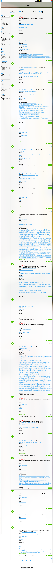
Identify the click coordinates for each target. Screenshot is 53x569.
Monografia (20, 200)
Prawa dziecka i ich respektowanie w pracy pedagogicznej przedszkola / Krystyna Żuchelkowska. (31, 110)
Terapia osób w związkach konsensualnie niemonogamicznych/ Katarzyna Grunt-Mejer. (30, 552)
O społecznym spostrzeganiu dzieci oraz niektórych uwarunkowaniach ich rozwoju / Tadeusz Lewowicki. (32, 108)
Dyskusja (20, 24)
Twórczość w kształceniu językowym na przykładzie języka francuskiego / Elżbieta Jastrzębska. (31, 54)
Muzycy (37, 154)
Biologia (20, 178)
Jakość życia (21, 221)
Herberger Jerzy (22, 534)
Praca (31, 73)
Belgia (23, 46)
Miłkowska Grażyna (29, 270)
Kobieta (20, 332)
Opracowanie (21, 25)
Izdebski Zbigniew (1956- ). (23, 442)
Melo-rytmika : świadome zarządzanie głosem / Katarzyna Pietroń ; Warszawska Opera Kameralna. (31, 369)
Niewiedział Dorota (44, 534)
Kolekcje (14, 12)
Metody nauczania (36, 45)
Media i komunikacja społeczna (23, 27)
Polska (26, 46)
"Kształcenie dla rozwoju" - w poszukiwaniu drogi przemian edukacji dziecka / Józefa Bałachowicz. (31, 104)
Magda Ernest (22, 270)
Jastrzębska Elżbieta (23, 42)
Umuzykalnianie (46, 154)
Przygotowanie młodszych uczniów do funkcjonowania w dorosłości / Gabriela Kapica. (29, 111)
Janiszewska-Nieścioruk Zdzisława (30, 534)
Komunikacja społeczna (30, 24)
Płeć (22, 332)
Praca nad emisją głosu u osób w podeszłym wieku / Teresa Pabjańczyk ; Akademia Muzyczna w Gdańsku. (32, 370)
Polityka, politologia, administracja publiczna (33, 76)
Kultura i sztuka (30, 158)
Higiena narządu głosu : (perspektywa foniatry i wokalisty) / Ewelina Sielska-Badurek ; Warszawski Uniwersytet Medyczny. (34, 387)
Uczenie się (46, 94)
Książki (20, 22)
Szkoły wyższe (21, 176)
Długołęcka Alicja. (31, 442)
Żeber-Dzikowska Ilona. (32, 173)
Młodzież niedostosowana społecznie (29, 273)
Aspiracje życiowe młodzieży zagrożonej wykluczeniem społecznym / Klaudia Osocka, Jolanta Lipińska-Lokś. (32, 292)
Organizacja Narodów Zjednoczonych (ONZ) (36, 72)
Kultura (24, 332)
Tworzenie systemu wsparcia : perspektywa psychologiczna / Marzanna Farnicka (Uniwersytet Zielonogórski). (32, 480)
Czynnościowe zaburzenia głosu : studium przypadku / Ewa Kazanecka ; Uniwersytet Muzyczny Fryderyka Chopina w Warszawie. (35, 385)
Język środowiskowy (31, 45)
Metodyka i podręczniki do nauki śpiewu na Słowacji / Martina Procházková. (28, 372)
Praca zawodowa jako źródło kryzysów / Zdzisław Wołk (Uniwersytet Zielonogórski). (29, 481)
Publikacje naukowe (24, 22)
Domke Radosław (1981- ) (22, 424)
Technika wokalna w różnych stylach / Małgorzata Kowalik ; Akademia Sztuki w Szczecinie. (30, 364)
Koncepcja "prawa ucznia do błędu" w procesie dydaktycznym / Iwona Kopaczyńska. (29, 114)
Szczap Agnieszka (22, 327)
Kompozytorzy (28, 154)
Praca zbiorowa (21, 222)
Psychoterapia (27, 332)
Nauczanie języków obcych (48, 45)
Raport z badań (25, 135)
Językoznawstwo (28, 49)
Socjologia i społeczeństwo (28, 224)
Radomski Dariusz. (38, 442)
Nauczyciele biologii (25, 176)
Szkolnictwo (43, 94)
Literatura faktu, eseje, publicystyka (26, 329)
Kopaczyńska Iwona (23, 91)
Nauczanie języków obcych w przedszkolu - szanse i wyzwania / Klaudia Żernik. (29, 116)
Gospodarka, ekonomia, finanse (23, 76)
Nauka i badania (24, 181)
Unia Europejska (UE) (45, 72)
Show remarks (20, 30)
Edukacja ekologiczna (24, 178)
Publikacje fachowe (30, 175)
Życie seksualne (32, 445)
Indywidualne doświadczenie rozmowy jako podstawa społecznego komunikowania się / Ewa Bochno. (31, 112)
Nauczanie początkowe (24, 94)
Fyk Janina (21, 151)
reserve (50, 60)
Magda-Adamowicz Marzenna (32, 91)
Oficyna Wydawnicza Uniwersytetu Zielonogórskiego (29, 19)
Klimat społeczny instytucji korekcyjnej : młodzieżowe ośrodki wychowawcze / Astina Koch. (30, 290)
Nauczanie (20, 518)
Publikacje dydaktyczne (25, 175)
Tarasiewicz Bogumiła (23, 348)
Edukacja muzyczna (23, 154)
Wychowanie (50, 94)
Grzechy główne (24, 24)
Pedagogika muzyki (41, 154)
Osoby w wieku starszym (26, 221)
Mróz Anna (38, 534)
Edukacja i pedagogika (22, 49)
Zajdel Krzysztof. (21, 516)
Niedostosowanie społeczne (38, 273)
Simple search (11, 12)
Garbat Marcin (21, 69)
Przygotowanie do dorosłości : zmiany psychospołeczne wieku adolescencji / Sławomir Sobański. (31, 282)
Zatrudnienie (37, 73)
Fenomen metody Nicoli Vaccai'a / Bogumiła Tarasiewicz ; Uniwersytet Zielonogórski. (29, 375)
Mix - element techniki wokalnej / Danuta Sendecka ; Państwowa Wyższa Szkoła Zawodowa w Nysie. (31, 365)
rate (51, 36)
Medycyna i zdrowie (21, 224)
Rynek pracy (34, 73)
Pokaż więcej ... (3, 40)
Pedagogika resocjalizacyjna (46, 273)
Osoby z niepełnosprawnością (26, 73)
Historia (26, 158)
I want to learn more (23, 568)
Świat (40, 73)
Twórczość (21, 46)
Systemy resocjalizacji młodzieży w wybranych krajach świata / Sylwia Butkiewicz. (29, 285)
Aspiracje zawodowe (21, 273)
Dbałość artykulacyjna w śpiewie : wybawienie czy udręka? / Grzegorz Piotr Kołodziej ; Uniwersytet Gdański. (32, 367)
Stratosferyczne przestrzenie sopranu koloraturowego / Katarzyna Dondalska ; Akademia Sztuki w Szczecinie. (32, 363)
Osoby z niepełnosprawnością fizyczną (24, 445)
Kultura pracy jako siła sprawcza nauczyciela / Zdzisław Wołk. (26, 105)
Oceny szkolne (24, 518)
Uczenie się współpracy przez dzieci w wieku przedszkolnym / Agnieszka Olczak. (29, 113)
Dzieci (20, 94)
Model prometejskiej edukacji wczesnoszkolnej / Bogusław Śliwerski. (27, 103)
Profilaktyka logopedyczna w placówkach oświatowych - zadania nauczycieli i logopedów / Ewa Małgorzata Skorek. (33, 118)
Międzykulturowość (42, 45)
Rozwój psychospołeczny (38, 94)
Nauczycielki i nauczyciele (31, 94)
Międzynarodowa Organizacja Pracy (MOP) (24, 72)
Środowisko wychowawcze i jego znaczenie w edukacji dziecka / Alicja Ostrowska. (29, 109)
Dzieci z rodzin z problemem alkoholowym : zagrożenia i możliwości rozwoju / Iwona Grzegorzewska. (31, 551)
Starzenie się (31, 221)
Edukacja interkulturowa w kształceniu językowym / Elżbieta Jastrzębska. (28, 55)
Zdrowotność (35, 221)
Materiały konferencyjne (22, 351)
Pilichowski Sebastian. (23, 173)
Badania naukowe (21, 309)
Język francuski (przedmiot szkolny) (23, 45)
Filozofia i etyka (21, 335)
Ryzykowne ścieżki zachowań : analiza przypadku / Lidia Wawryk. (27, 291)
